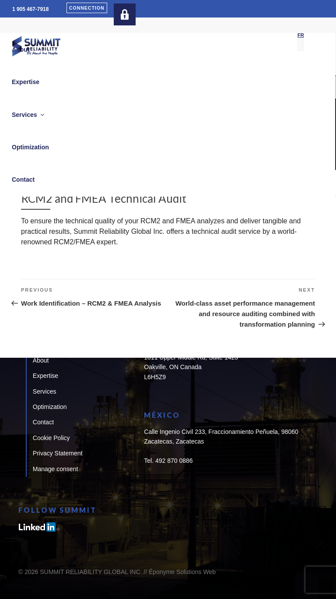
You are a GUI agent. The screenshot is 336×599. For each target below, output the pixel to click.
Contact (43, 422)
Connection (87, 8)
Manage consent (55, 468)
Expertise (45, 375)
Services (44, 391)
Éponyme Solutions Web (182, 571)
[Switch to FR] (301, 35)
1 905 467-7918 (30, 9)
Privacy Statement (58, 453)
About (41, 360)
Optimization (50, 406)
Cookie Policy (51, 437)
